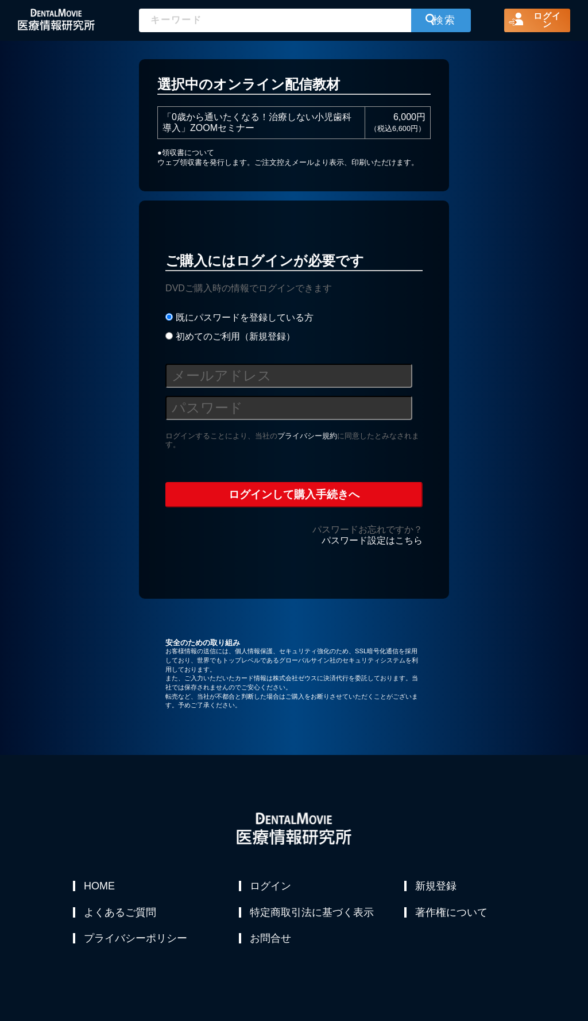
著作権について (452, 913)
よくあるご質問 (120, 913)
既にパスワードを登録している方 (239, 317)
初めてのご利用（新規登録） (230, 336)
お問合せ (271, 941)
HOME (99, 886)
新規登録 (436, 886)
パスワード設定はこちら (372, 540)
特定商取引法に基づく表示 (312, 913)
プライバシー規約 (307, 435)
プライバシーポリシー (136, 941)
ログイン (271, 886)
